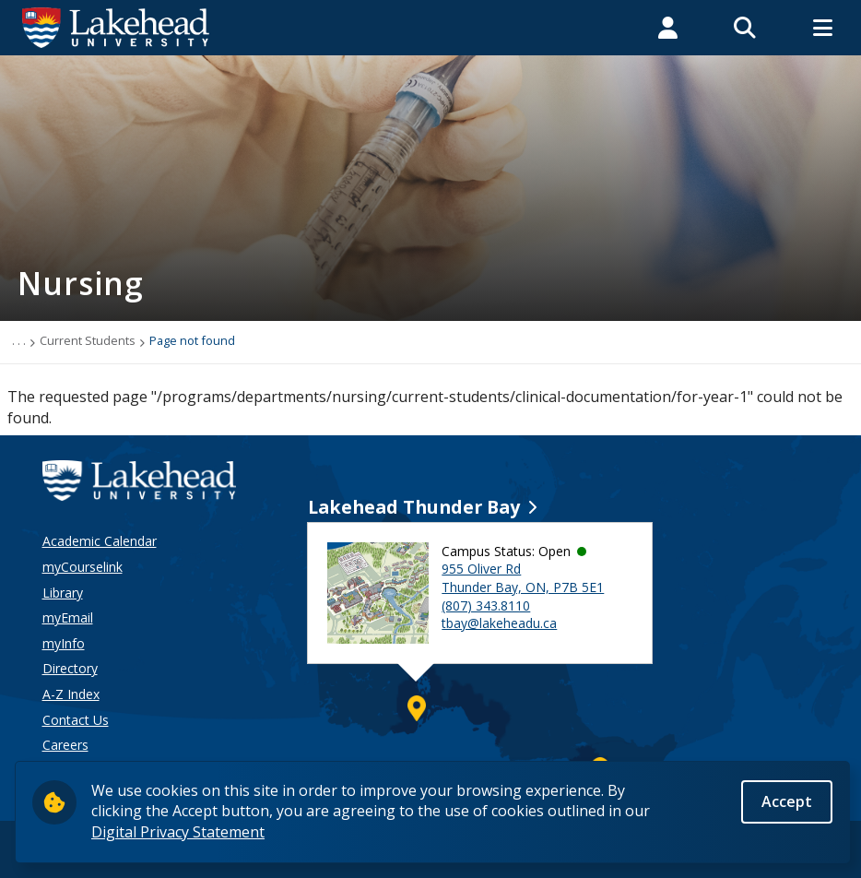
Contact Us (75, 720)
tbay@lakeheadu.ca (499, 623)
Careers (65, 744)
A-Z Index (71, 694)
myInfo (63, 643)
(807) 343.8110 (486, 605)
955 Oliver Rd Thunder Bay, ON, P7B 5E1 (523, 578)
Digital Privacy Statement (178, 836)
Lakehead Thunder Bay (414, 506)
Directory (70, 668)
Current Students (88, 340)
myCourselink (82, 566)
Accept (786, 806)
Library (62, 592)
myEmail (67, 617)
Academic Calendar (99, 541)
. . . (19, 340)
